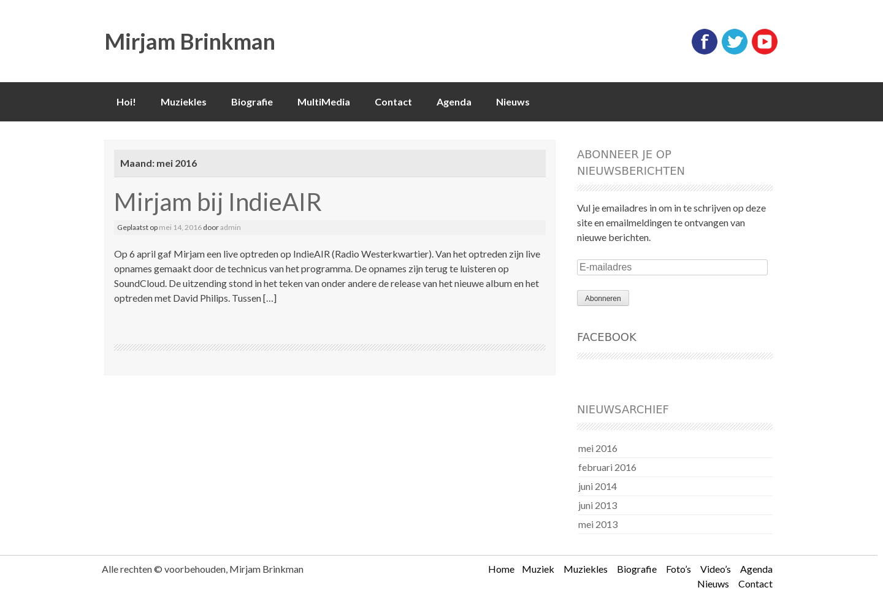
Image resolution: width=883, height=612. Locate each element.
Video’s (715, 569)
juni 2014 (597, 486)
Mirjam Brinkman (189, 41)
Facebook (606, 337)
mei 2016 (597, 448)
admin (230, 227)
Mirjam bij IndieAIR (218, 201)
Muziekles (184, 101)
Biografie (252, 101)
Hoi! (126, 101)
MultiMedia (323, 101)
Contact (393, 101)
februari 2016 (607, 467)
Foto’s (678, 569)
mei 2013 (597, 524)
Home (501, 569)
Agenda (454, 101)
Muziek (538, 569)
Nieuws (513, 101)
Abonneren (603, 298)
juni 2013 (597, 505)
